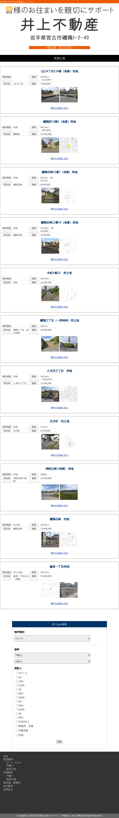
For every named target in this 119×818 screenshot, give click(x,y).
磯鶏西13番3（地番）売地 (59, 121)
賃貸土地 (11, 768)
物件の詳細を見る (59, 108)
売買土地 (11, 779)
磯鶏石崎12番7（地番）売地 (59, 172)
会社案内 (8, 785)
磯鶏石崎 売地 (59, 519)
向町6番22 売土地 (59, 273)
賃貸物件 (8, 759)
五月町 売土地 (59, 421)
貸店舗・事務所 (11, 782)
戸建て (10, 765)
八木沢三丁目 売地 (59, 370)
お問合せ (8, 789)
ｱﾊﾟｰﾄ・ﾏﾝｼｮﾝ (13, 762)
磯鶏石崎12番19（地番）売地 (59, 222)
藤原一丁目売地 (59, 566)
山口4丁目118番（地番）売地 (59, 71)
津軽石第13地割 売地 (59, 468)
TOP (5, 756)
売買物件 (8, 772)
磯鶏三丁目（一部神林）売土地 (59, 320)
